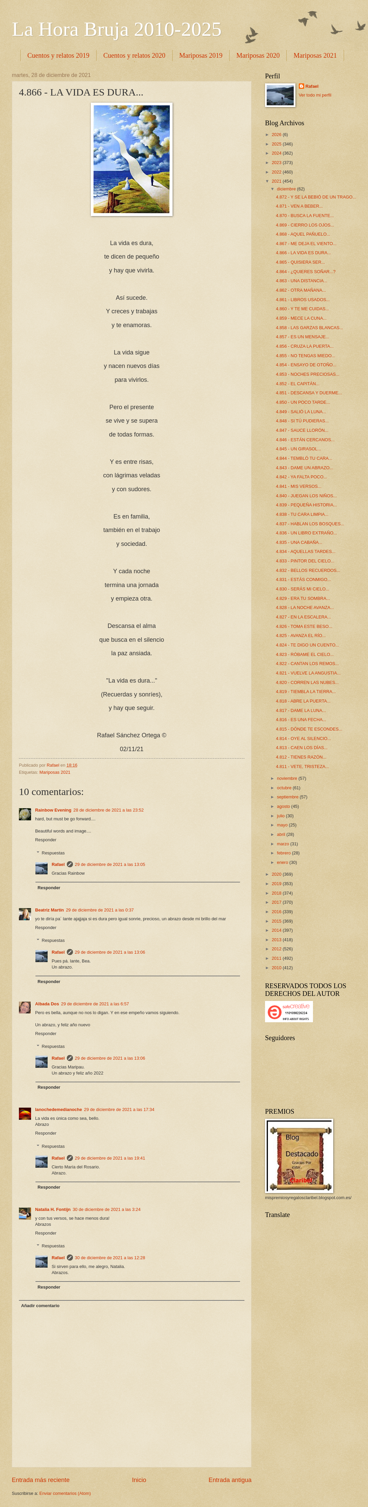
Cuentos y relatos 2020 (134, 55)
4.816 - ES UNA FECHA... (301, 719)
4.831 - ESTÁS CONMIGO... (303, 579)
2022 (277, 172)
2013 (277, 939)
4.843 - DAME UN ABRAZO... (304, 467)
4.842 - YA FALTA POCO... (301, 476)
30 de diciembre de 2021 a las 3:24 (106, 1209)
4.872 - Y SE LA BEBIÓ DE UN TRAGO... (316, 197)
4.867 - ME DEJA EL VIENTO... (306, 243)
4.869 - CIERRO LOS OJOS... (305, 225)
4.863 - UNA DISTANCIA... (301, 280)
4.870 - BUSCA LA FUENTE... (305, 215)
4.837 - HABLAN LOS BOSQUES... (310, 523)
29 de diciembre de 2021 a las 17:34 (119, 1109)
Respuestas (53, 852)
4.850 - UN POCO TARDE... (303, 402)
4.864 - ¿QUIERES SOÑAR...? (306, 271)
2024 (277, 153)
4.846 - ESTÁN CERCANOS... (305, 439)
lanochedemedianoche (58, 1109)
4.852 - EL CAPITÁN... (297, 383)
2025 (277, 144)
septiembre (288, 796)
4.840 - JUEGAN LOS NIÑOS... (306, 495)
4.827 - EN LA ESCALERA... (303, 616)
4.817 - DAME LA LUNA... (301, 710)
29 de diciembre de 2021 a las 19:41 (110, 1158)
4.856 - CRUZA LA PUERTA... (305, 346)
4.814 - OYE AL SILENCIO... (303, 738)
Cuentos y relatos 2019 (58, 55)
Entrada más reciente (41, 1480)
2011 (277, 958)
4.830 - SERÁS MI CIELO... (302, 588)
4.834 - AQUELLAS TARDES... (305, 551)
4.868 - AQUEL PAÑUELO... (303, 234)
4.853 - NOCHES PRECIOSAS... (307, 374)
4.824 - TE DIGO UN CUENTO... (307, 644)
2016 (277, 911)
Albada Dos (47, 1003)
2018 (277, 893)
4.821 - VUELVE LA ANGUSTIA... (308, 673)
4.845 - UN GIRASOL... (298, 448)
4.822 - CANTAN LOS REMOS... (307, 663)
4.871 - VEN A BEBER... (299, 206)
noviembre (287, 778)
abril (281, 834)
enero (283, 862)
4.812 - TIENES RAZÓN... (301, 757)
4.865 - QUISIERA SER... (300, 262)
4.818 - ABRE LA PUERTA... (303, 701)
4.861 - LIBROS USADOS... (303, 299)
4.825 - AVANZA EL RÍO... (301, 635)
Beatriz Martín (49, 910)
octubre (285, 787)
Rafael (58, 864)
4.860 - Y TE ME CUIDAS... (302, 308)
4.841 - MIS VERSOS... (298, 486)
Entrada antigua (230, 1480)
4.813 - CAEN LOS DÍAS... (301, 747)
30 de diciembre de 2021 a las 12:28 (110, 1257)
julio (281, 815)
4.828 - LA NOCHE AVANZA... (305, 607)
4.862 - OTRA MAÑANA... (301, 290)
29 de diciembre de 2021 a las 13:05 (110, 864)
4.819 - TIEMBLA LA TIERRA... (306, 691)
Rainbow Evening (53, 810)
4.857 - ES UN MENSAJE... (302, 336)
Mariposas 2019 (200, 55)
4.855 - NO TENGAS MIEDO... (305, 355)
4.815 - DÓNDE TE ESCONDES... (309, 729)
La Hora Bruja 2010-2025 (117, 29)
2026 (277, 134)
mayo (283, 824)
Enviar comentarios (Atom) (65, 1493)
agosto (284, 806)
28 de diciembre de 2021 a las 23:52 (108, 810)
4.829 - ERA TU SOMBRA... (303, 598)
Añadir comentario (40, 1305)
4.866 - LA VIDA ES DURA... (303, 252)
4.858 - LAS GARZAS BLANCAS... (309, 327)
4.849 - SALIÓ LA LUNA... (301, 411)
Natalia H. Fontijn (53, 1209)
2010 (277, 967)
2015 (277, 921)
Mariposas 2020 (258, 55)
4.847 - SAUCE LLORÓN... (302, 430)
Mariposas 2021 (55, 772)
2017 (277, 902)
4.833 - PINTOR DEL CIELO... (305, 560)
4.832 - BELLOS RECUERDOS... (308, 570)
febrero (284, 852)
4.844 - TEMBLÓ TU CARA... (304, 458)
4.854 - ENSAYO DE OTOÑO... (306, 364)
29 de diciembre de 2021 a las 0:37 (100, 910)
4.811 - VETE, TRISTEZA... (302, 766)
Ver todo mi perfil (315, 95)
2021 (277, 181)
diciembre (287, 188)
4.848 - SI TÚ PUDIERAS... (302, 420)
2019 (277, 883)
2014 (277, 930)
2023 (277, 162)
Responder (45, 839)
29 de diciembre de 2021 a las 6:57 (95, 1003)
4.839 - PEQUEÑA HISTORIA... (306, 504)
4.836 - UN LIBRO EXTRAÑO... (306, 532)
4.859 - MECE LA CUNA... (301, 318)
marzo (283, 843)
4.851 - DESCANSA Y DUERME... (309, 392)
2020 (277, 874)
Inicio (139, 1480)
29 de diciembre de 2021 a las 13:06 (110, 952)
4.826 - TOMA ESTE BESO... (304, 626)
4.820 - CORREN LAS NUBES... (307, 682)
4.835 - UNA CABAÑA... (299, 542)
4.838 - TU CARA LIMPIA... (302, 514)
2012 (277, 948)
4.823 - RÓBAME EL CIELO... (305, 654)
